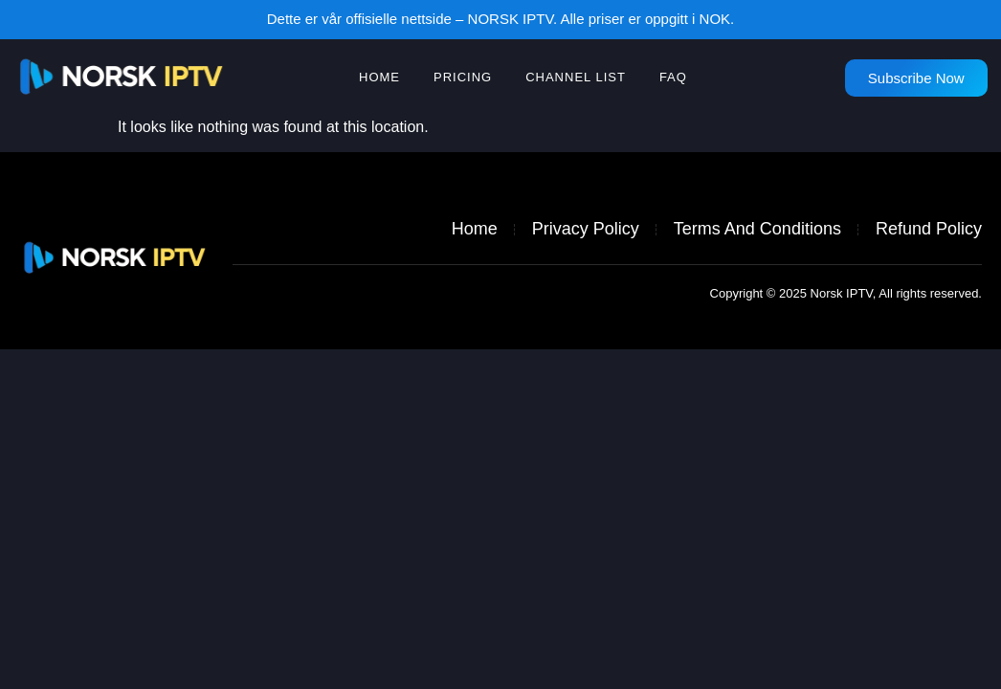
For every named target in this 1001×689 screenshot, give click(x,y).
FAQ (673, 77)
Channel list (575, 77)
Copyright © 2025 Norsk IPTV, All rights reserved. (846, 293)
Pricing (463, 77)
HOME (379, 77)
